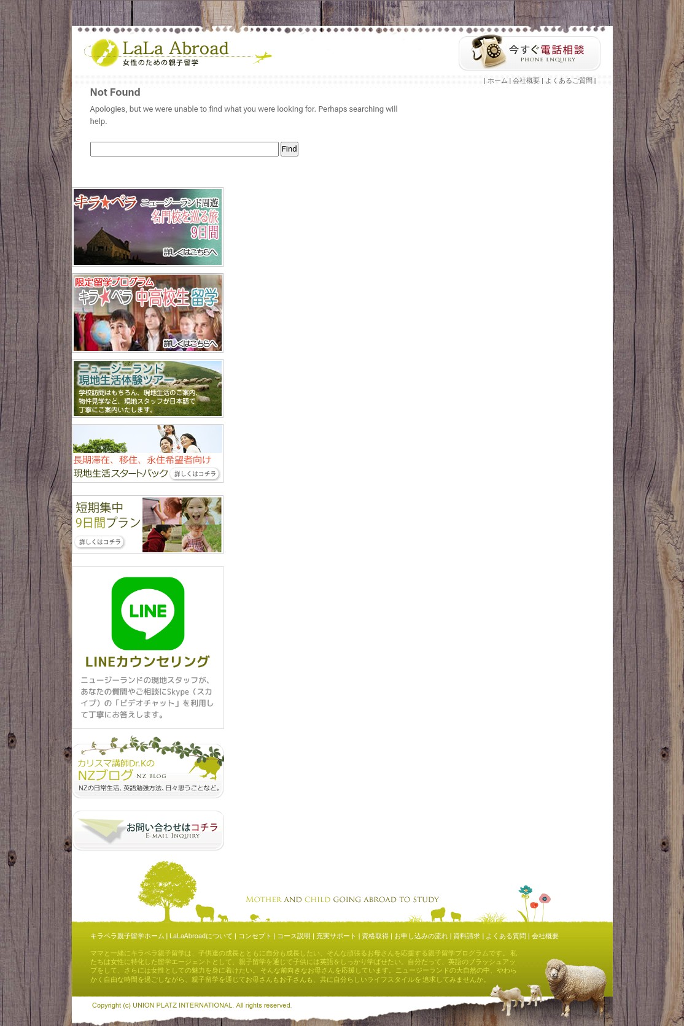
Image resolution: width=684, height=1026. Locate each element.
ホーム (498, 81)
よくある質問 (506, 936)
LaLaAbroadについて (201, 936)
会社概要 (526, 81)
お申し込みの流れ (421, 936)
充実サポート (336, 936)
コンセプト (255, 936)
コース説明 (294, 936)
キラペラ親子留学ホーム (127, 936)
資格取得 (375, 936)
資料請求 (466, 936)
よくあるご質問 (569, 81)
